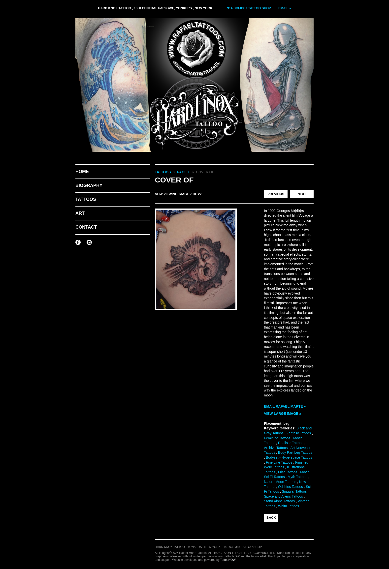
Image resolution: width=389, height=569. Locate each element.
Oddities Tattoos (290, 487)
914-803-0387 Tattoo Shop (249, 8)
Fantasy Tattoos (299, 433)
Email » (284, 8)
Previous (275, 194)
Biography (88, 185)
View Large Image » (282, 414)
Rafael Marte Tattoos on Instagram (89, 242)
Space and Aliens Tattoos (283, 496)
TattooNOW (228, 560)
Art (80, 213)
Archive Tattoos (276, 448)
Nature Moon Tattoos (280, 482)
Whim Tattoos (288, 506)
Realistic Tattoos (290, 443)
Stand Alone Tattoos (279, 501)
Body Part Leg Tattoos (295, 452)
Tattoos (85, 199)
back (271, 517)
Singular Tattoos (294, 491)
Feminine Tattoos (277, 438)
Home (82, 171)
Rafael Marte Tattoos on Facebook (78, 242)
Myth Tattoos (297, 477)
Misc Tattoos (287, 472)
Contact (86, 227)
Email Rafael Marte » (285, 406)
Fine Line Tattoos (279, 462)
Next (301, 194)
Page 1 (183, 172)
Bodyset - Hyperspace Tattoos (289, 457)
